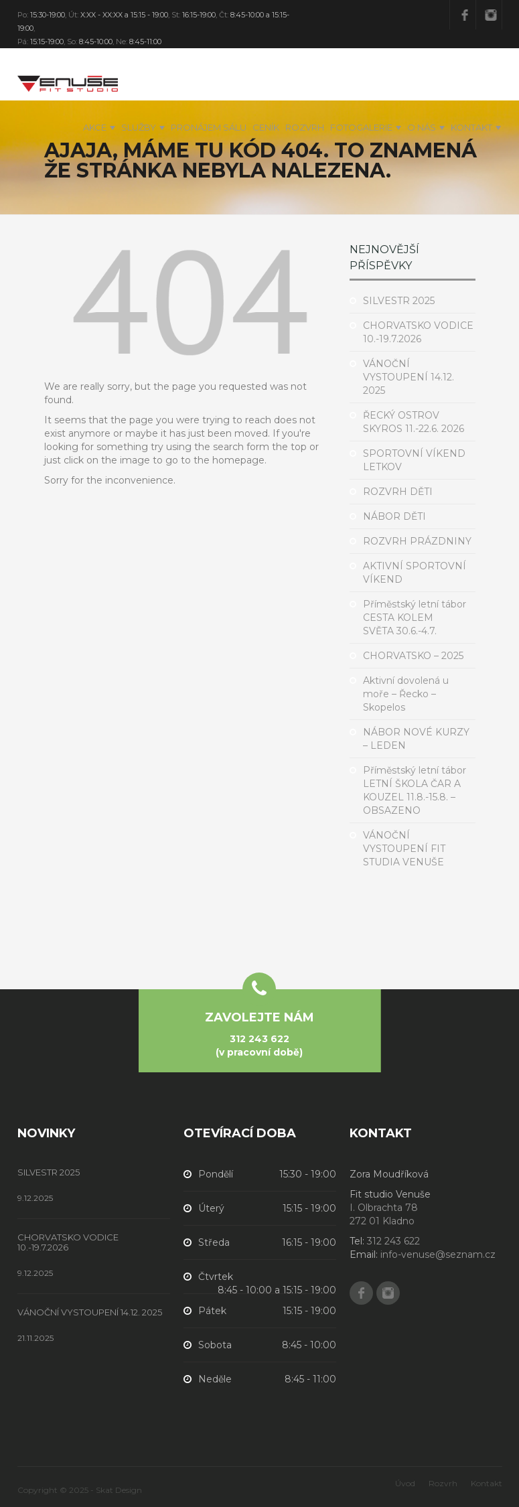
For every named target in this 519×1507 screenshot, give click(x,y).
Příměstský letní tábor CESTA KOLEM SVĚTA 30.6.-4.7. (414, 617)
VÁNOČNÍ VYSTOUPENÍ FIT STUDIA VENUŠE (404, 848)
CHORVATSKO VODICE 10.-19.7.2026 (68, 1242)
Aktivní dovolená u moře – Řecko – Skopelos (406, 693)
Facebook (464, 14)
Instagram (491, 14)
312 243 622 (259, 1039)
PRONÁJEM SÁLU (208, 127)
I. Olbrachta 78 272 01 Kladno (384, 1214)
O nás (421, 127)
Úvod (405, 1483)
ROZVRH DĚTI (398, 492)
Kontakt (471, 127)
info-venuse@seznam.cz (438, 1254)
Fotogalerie (361, 127)
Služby (138, 127)
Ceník (265, 127)
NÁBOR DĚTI (394, 516)
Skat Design (119, 1490)
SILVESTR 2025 (399, 301)
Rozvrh (304, 127)
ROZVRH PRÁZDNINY (417, 541)
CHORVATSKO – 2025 (413, 656)
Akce (94, 127)
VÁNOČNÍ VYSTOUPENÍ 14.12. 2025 (408, 377)
